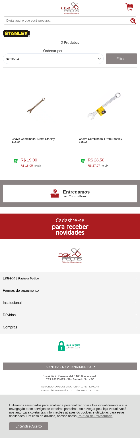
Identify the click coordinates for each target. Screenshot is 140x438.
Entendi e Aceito (29, 426)
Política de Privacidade (95, 416)
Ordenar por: (53, 51)
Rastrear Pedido (28, 278)
